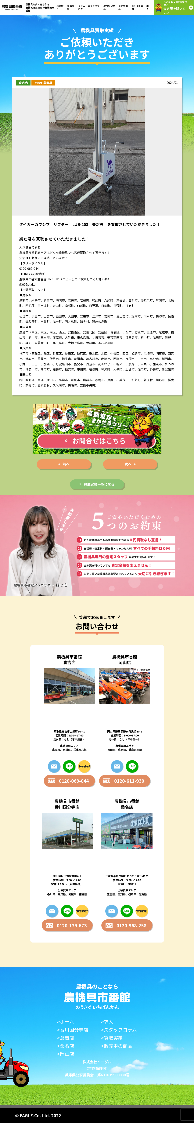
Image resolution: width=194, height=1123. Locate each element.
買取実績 (70, 7)
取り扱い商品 (109, 7)
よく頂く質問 (137, 7)
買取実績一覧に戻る (99, 484)
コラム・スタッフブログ (89, 7)
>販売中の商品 (116, 1045)
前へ (66, 464)
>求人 (107, 1021)
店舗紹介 (60, 7)
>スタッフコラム (119, 1029)
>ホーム (65, 1021)
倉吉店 (23, 82)
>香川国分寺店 (72, 1029)
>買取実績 (112, 1037)
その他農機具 (43, 82)
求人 (147, 7)
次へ (128, 464)
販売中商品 (123, 7)
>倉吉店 (65, 1037)
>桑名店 (65, 1045)
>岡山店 (65, 1053)
